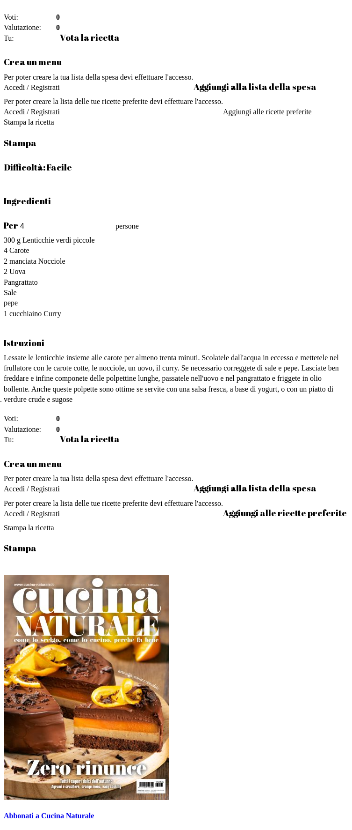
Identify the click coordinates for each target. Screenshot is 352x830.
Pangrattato (21, 282)
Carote (19, 250)
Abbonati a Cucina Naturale (49, 816)
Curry (52, 314)
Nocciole (51, 261)
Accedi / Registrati (32, 87)
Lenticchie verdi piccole (58, 240)
